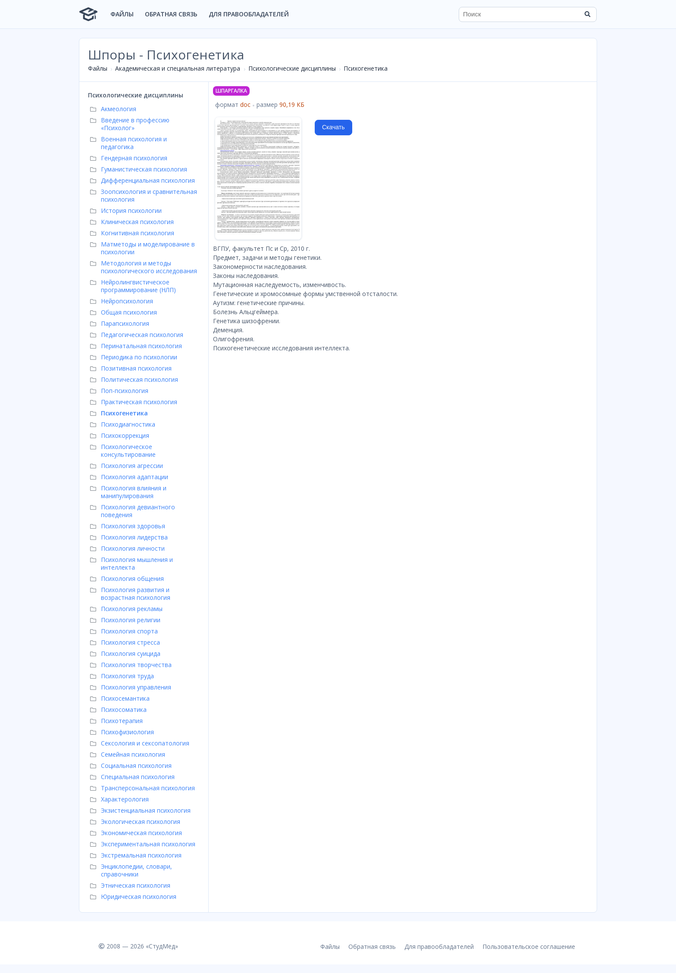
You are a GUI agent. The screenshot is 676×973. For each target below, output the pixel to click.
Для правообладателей (249, 14)
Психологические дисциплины (292, 68)
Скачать (333, 127)
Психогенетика (366, 68)
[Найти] (587, 14)
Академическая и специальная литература (177, 68)
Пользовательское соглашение (528, 946)
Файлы (122, 14)
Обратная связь (171, 14)
